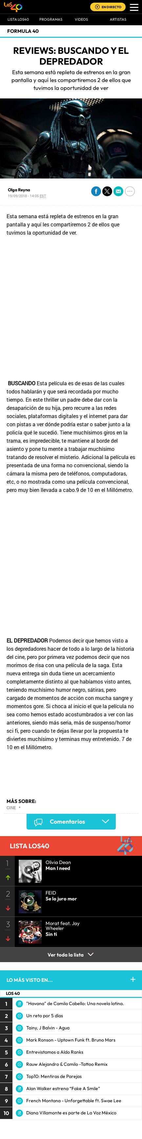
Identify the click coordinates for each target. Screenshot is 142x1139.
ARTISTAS (118, 19)
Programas (50, 19)
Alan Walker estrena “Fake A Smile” (63, 1088)
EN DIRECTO (111, 7)
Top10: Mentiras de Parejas (54, 1076)
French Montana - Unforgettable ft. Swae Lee (73, 1101)
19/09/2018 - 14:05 (27, 195)
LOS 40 (13, 993)
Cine (11, 808)
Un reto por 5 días (44, 1016)
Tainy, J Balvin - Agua (48, 1028)
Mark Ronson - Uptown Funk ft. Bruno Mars (70, 1040)
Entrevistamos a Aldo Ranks (54, 1052)
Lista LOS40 (18, 19)
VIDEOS (81, 19)
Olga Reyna (19, 189)
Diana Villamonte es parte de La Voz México (71, 1113)
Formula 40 (23, 31)
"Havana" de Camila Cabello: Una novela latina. (75, 1003)
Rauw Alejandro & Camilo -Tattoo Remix (67, 1064)
